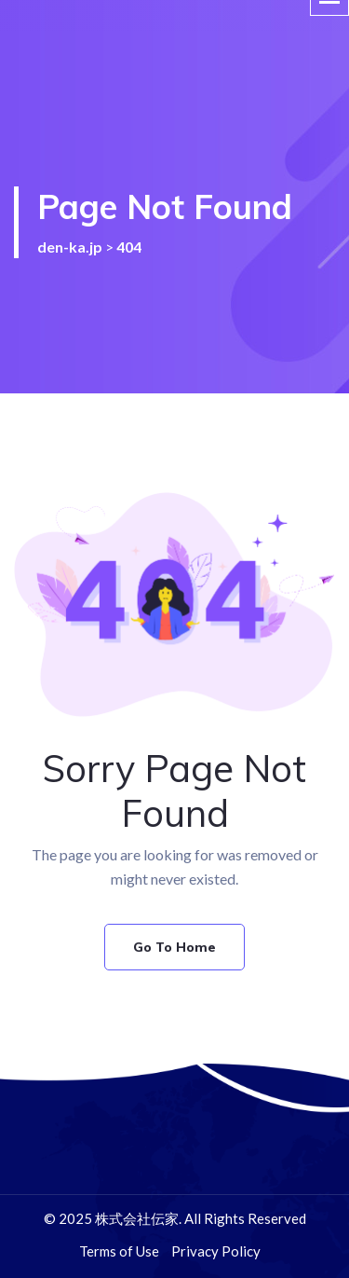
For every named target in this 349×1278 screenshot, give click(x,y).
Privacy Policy (216, 1251)
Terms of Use (119, 1251)
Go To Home (174, 947)
